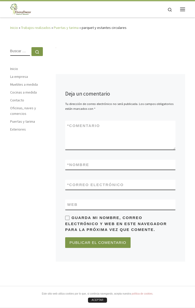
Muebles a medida (24, 84)
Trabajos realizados (36, 27)
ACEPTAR (97, 300)
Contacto (17, 100)
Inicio (14, 27)
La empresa (19, 76)
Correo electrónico (95, 185)
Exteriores (18, 129)
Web (72, 204)
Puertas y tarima (66, 27)
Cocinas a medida (23, 92)
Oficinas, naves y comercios (23, 111)
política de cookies (142, 293)
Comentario (83, 126)
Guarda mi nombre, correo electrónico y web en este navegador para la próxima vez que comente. (116, 223)
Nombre (78, 165)
